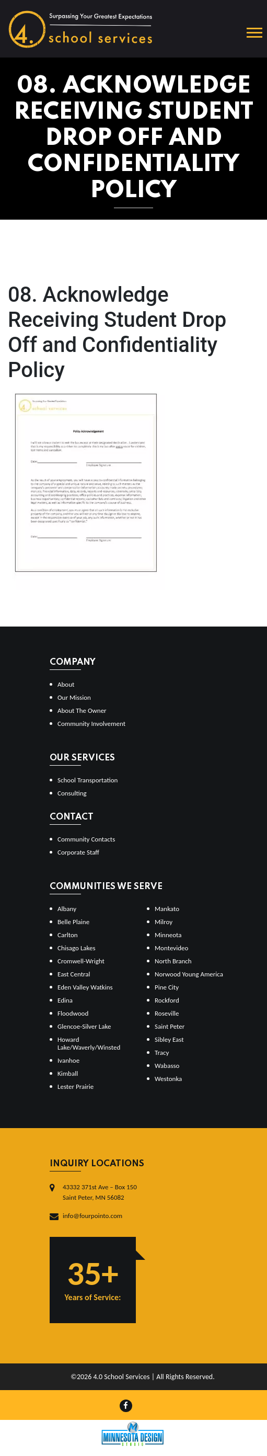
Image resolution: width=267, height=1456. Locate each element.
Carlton (67, 935)
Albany (66, 909)
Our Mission (74, 697)
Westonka (168, 1079)
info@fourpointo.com (92, 1216)
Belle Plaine (73, 922)
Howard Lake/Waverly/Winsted (88, 1043)
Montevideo (171, 948)
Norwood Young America (189, 974)
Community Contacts (86, 839)
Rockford (167, 1000)
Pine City (167, 987)
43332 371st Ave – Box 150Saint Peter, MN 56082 (100, 1192)
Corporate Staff (78, 852)
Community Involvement (91, 723)
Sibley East (169, 1039)
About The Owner (82, 710)
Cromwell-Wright (81, 961)
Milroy (163, 922)
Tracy (162, 1052)
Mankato (167, 909)
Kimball (67, 1073)
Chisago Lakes (76, 948)
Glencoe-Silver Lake (84, 1026)
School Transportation (87, 780)
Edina (65, 1000)
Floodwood (72, 1013)
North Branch (173, 961)
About (65, 684)
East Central (73, 974)
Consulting (72, 793)
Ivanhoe (68, 1060)
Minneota (168, 935)
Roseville (167, 1013)
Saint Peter (169, 1026)
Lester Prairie (75, 1086)
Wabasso (167, 1066)
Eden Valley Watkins (85, 987)
